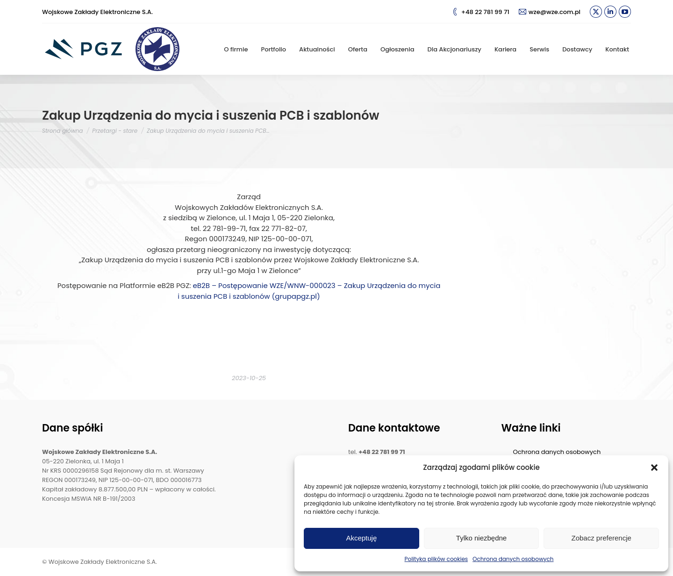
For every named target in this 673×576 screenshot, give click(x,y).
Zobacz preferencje (601, 538)
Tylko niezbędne (481, 538)
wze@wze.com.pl (549, 11)
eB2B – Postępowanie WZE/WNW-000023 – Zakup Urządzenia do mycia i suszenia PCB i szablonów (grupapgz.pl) (309, 291)
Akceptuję (361, 538)
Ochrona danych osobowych (513, 559)
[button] (654, 467)
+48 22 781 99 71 (480, 11)
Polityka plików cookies (436, 559)
